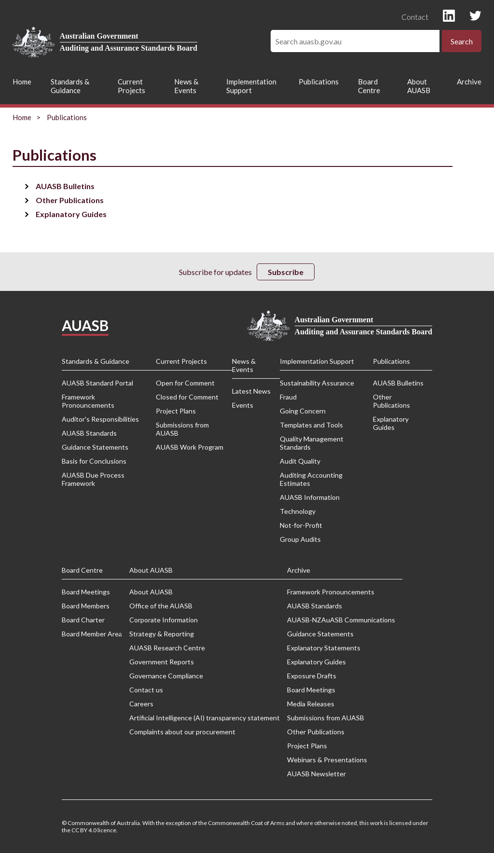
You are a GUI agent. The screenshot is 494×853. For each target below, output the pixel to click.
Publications (319, 81)
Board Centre (369, 86)
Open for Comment (185, 383)
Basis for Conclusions (94, 461)
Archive (469, 81)
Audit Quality (300, 461)
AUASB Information (310, 497)
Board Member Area (92, 634)
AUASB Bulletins (65, 186)
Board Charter (83, 620)
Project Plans (176, 411)
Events (242, 405)
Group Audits (300, 539)
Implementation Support (251, 86)
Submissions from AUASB (182, 429)
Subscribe (285, 271)
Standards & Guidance (70, 86)
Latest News (251, 391)
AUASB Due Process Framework (93, 479)
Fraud (288, 397)
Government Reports (161, 662)
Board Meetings (86, 592)
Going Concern (303, 411)
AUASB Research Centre (167, 648)
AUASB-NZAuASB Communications (341, 620)
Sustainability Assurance (317, 383)
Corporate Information (163, 620)
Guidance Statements (95, 447)
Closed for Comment (187, 397)
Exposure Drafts (311, 676)
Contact (414, 16)
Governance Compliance (166, 676)
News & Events (186, 86)
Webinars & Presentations (327, 760)
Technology (298, 511)
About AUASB (418, 86)
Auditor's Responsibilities (100, 419)
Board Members (86, 606)
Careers (141, 704)
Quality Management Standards (311, 443)
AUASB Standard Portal (97, 383)
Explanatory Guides (71, 214)
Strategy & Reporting (161, 634)
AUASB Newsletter (316, 774)
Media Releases (310, 704)
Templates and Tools (311, 425)
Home (22, 81)
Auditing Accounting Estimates (311, 479)
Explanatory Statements (323, 648)
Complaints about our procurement (182, 732)
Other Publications (70, 200)
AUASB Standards (89, 433)
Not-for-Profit (301, 525)
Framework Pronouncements (88, 401)
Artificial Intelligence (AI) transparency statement (204, 718)
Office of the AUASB (160, 606)
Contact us (146, 690)
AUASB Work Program (189, 447)
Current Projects (131, 86)
